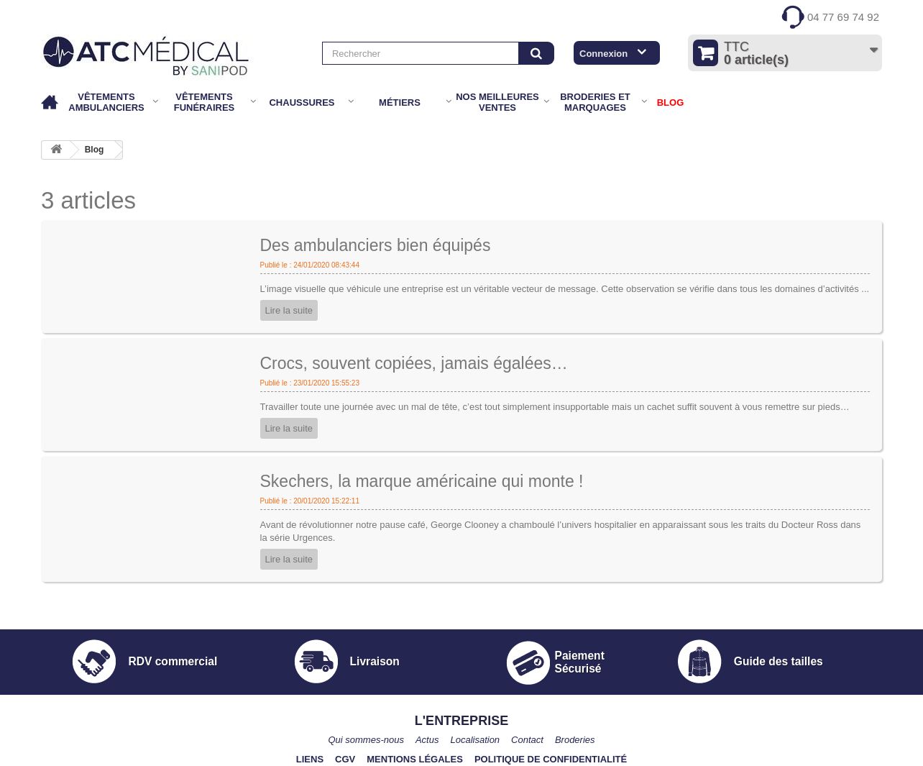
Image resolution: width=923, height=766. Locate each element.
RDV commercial (172, 661)
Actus (427, 739)
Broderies (575, 739)
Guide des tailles (778, 661)
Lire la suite (289, 310)
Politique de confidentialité (550, 759)
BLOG (670, 102)
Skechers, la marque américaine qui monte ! (422, 481)
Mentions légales (415, 759)
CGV (345, 759)
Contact (527, 739)
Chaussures (301, 102)
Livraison (375, 661)
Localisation (475, 739)
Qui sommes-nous (365, 739)
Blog (94, 150)
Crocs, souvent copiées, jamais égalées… (414, 363)
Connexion (603, 53)
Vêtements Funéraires (204, 102)
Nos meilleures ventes (497, 102)
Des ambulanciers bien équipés (375, 245)
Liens (309, 759)
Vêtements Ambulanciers (106, 102)
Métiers (400, 102)
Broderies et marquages (595, 102)
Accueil (50, 102)
